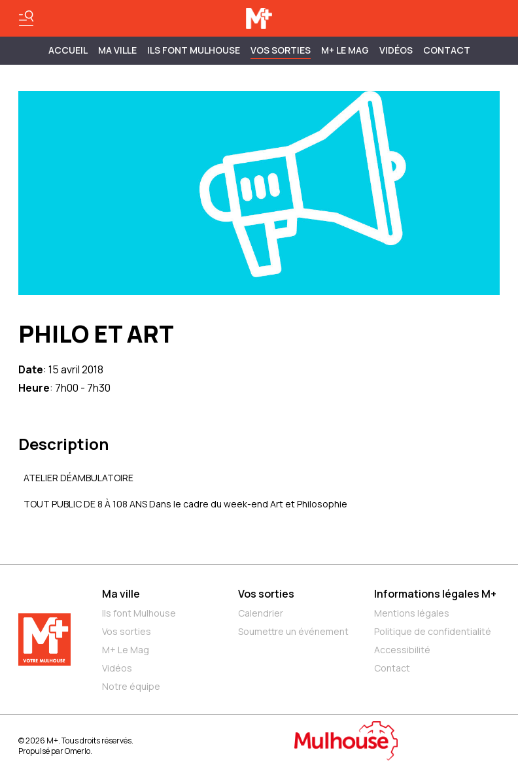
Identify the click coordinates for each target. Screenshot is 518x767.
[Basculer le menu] (26, 18)
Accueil (68, 50)
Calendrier (260, 613)
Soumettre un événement (293, 631)
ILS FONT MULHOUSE (193, 50)
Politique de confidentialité (432, 631)
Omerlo (77, 751)
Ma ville (121, 594)
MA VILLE (117, 50)
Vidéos (396, 50)
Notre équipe (131, 686)
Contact (446, 50)
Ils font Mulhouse (139, 613)
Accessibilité (402, 649)
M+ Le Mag (345, 50)
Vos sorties (280, 50)
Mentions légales (411, 613)
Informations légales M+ (435, 594)
